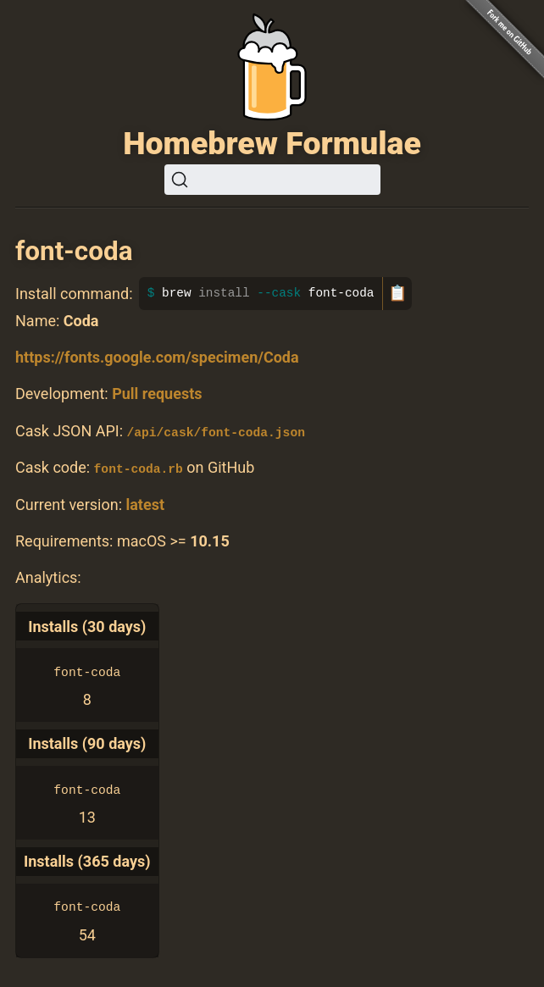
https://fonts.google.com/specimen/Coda (157, 357)
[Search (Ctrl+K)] (272, 179)
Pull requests (157, 393)
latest (144, 504)
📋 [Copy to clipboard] (397, 293)
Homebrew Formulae (272, 143)
